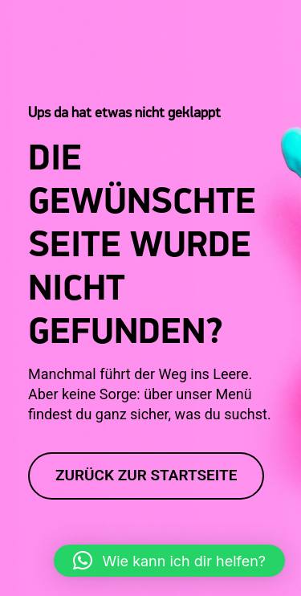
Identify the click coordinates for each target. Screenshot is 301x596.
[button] (29, 567)
